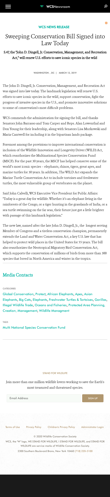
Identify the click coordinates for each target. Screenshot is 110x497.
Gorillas (100, 299)
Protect (40, 294)
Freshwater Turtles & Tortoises (71, 299)
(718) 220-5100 (83, 451)
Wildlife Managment (54, 311)
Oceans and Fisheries (51, 305)
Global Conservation (18, 294)
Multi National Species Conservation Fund (34, 327)
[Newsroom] (55, 4)
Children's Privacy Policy (61, 427)
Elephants (40, 299)
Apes (78, 294)
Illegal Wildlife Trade (18, 305)
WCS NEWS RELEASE (53, 27)
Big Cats (25, 299)
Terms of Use (12, 427)
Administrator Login (92, 427)
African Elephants (60, 294)
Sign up (93, 398)
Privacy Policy (33, 427)
